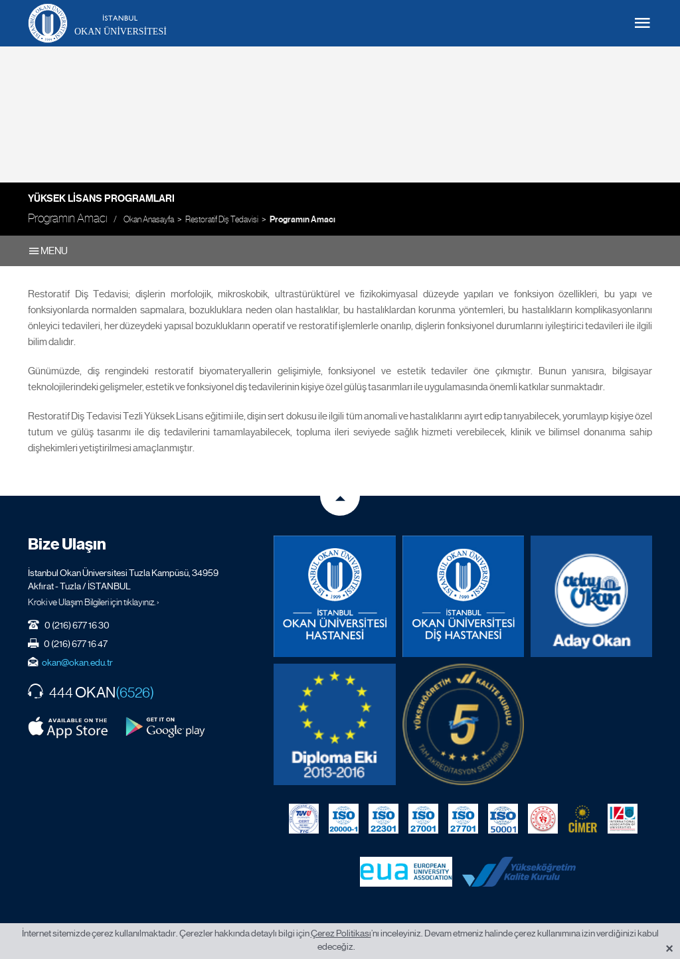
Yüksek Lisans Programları (101, 198)
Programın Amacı (302, 219)
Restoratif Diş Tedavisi (221, 219)
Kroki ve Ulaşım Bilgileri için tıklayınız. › (93, 602)
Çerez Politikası (341, 933)
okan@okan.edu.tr (77, 662)
